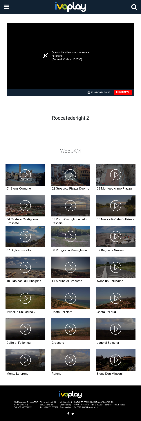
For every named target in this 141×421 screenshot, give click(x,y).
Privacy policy (65, 407)
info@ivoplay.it (66, 402)
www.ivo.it (93, 407)
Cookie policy (65, 405)
